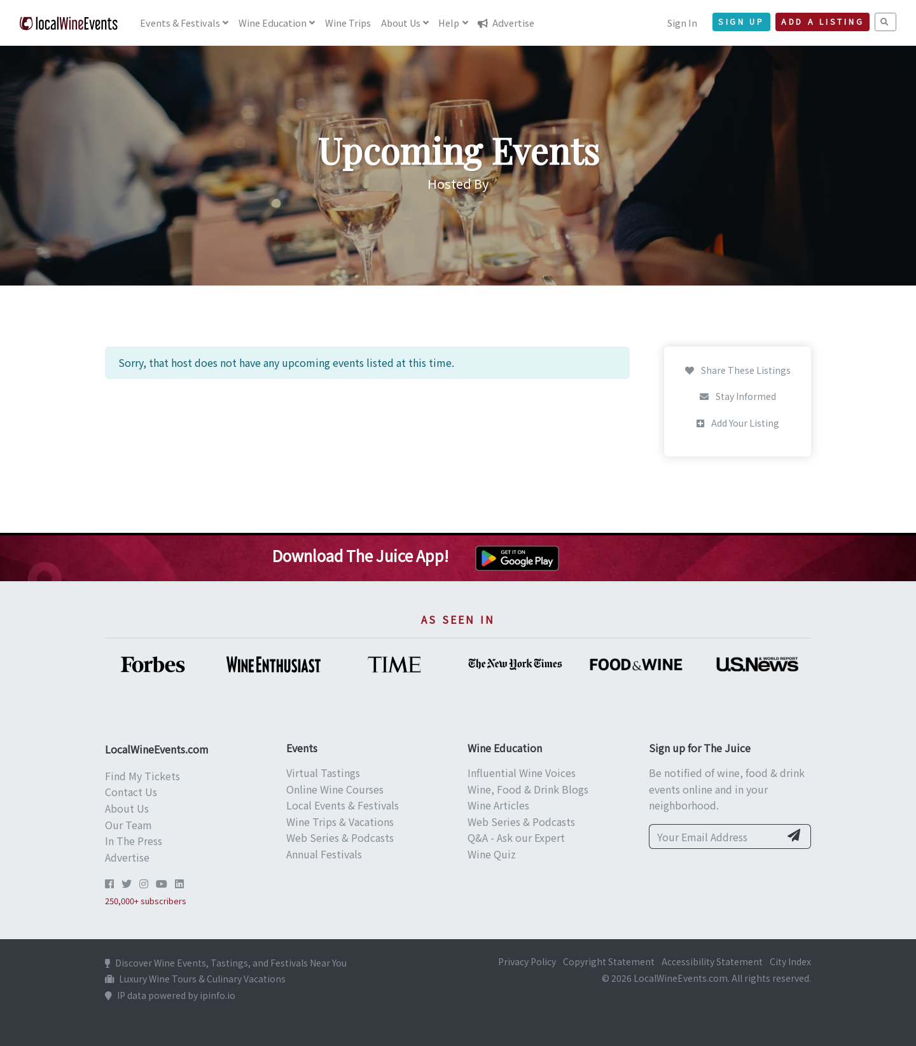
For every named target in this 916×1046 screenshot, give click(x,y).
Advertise (506, 22)
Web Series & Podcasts (340, 837)
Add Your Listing (738, 422)
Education (273, 22)
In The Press (133, 840)
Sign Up (741, 21)
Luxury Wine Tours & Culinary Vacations (195, 978)
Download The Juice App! (360, 555)
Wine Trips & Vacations (340, 821)
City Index (790, 961)
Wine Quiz (492, 854)
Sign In (682, 22)
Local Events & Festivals (342, 805)
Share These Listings (738, 370)
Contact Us (131, 791)
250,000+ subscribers (145, 901)
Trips (348, 22)
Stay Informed (738, 396)
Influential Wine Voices (522, 772)
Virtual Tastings (323, 772)
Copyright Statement (609, 961)
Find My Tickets (142, 775)
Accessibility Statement (712, 961)
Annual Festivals (324, 854)
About (400, 22)
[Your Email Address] (715, 837)
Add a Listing (822, 21)
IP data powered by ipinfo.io (170, 995)
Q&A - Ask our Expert (516, 837)
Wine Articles (498, 805)
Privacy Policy (527, 961)
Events (180, 22)
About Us (127, 808)
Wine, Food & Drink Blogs (528, 789)
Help (448, 22)
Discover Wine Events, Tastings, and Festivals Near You (226, 962)
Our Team (128, 824)
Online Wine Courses (335, 789)
